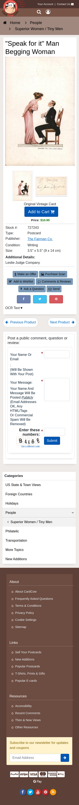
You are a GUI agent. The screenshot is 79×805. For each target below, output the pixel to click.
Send (53, 289)
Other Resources (26, 727)
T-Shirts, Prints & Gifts (30, 673)
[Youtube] (38, 792)
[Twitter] (30, 792)
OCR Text (12, 308)
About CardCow (26, 591)
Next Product (62, 322)
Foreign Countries (18, 494)
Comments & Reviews (54, 281)
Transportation (16, 540)
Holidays (11, 503)
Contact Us (63, 4)
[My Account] (48, 12)
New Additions (16, 559)
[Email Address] (35, 758)
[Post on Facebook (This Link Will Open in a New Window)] (24, 299)
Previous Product (20, 322)
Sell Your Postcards (28, 652)
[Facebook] (22, 792)
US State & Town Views (23, 485)
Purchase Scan (53, 274)
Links (13, 643)
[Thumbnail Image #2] (51, 187)
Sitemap (20, 627)
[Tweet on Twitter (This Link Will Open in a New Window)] (40, 299)
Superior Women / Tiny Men (28, 522)
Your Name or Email (21, 357)
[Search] (39, 12)
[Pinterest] (45, 792)
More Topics (14, 550)
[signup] (65, 758)
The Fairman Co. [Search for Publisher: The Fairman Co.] (40, 239)
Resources (18, 696)
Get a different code (30, 446)
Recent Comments (27, 713)
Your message (21, 382)
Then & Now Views (28, 720)
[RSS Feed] (53, 792)
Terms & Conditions (28, 605)
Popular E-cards (26, 680)
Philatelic (12, 531)
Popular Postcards (27, 666)
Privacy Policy (24, 613)
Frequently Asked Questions (34, 598)
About (14, 582)
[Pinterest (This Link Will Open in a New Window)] (56, 299)
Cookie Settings (25, 619)
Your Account (45, 4)
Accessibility (23, 706)
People (39, 512)
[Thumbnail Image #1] (23, 187)
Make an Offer (25, 274)
